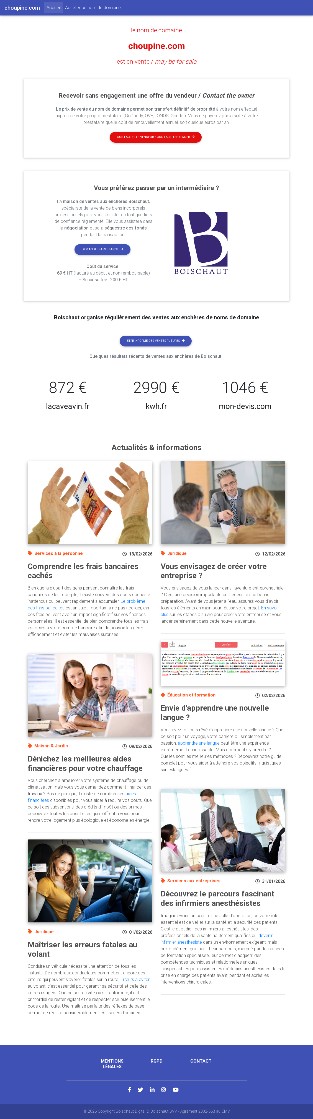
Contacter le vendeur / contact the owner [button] (156, 137)
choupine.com (156, 46)
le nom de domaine (156, 30)
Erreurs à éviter (135, 979)
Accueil (55, 7)
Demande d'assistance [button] (103, 249)
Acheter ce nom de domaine (93, 7)
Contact (201, 1061)
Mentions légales (112, 1063)
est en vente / (156, 61)
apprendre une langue (199, 743)
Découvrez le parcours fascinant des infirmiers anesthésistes (217, 898)
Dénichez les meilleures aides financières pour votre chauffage (85, 763)
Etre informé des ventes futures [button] (156, 341)
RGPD (157, 1061)
